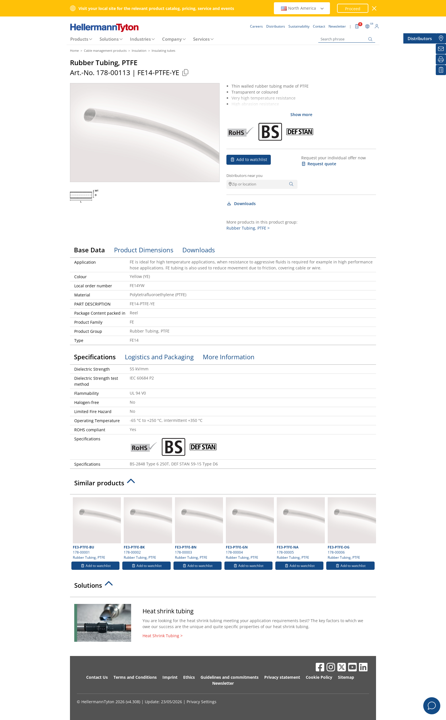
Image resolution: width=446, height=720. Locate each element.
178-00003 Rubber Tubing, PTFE (198, 528)
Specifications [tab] (95, 356)
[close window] (374, 8)
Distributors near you (244, 175)
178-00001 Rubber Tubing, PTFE (96, 528)
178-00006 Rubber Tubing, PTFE (351, 528)
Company (172, 39)
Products (79, 39)
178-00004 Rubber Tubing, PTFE (249, 528)
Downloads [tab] (198, 249)
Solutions (109, 39)
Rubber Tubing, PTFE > (248, 228)
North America (302, 8)
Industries (140, 39)
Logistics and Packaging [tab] (159, 356)
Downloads (241, 203)
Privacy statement (282, 677)
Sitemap (346, 677)
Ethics (189, 677)
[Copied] (185, 72)
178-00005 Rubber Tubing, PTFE (300, 528)
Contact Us (97, 677)
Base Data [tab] (89, 249)
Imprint (169, 677)
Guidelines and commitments (230, 677)
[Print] (441, 59)
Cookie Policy (319, 677)
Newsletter (223, 683)
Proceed (352, 8)
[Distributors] (441, 38)
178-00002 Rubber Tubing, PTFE (147, 528)
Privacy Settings (201, 701)
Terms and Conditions (135, 677)
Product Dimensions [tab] (143, 249)
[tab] (223, 484)
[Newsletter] (441, 49)
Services (201, 39)
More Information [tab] (229, 356)
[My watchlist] (441, 70)
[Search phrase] (346, 39)
